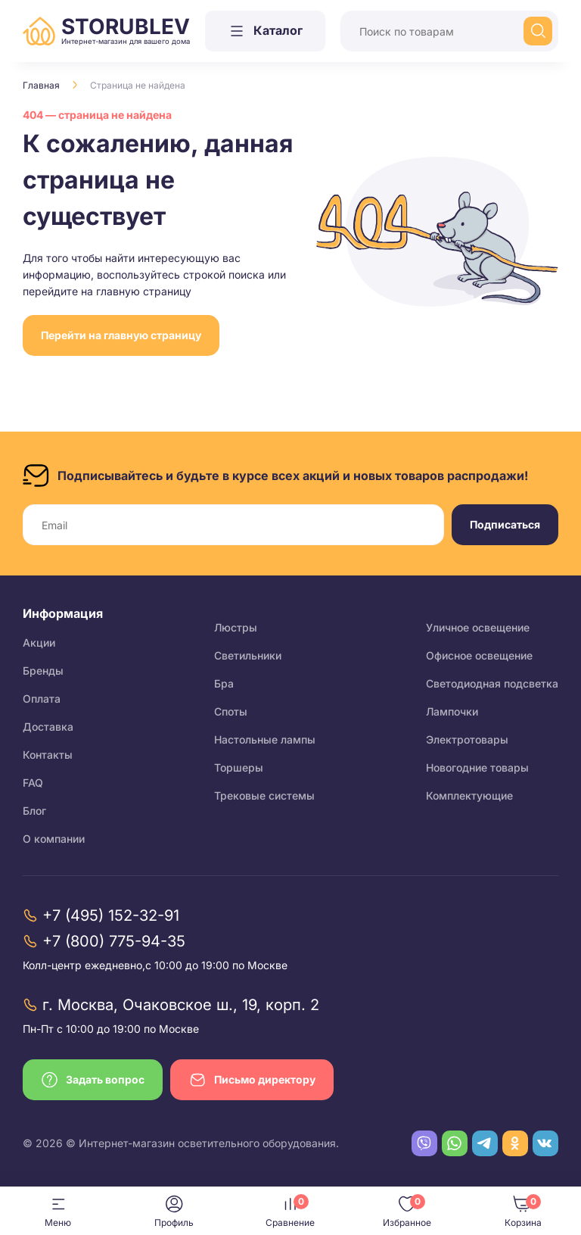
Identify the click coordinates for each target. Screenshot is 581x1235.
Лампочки (452, 711)
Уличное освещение (478, 627)
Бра (224, 683)
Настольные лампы (264, 739)
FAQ (33, 782)
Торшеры (238, 767)
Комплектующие (469, 795)
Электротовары (467, 739)
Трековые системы (264, 795)
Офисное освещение (479, 655)
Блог (34, 810)
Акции (39, 642)
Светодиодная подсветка (492, 683)
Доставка (48, 726)
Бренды (43, 670)
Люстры (235, 627)
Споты (230, 711)
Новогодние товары (477, 767)
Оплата (42, 698)
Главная (41, 85)
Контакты (48, 754)
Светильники (247, 655)
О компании (54, 838)
